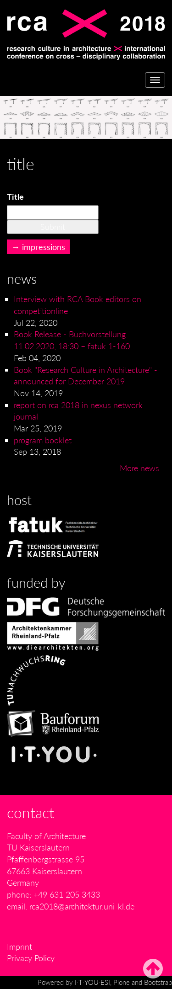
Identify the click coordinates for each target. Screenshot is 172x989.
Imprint (19, 946)
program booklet (43, 440)
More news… (142, 468)
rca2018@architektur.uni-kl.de (81, 906)
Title (15, 196)
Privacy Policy (31, 958)
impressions (43, 247)
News (22, 279)
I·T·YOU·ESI (92, 982)
